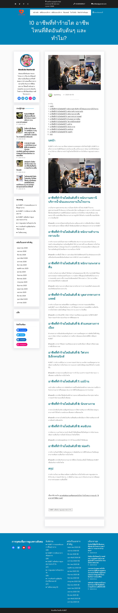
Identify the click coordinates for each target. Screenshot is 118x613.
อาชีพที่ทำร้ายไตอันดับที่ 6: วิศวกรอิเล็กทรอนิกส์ (65, 121)
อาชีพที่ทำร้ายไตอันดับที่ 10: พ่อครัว (61, 132)
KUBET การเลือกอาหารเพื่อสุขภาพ (26, 212)
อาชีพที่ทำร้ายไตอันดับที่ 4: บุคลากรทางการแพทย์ (65, 116)
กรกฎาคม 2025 (22, 282)
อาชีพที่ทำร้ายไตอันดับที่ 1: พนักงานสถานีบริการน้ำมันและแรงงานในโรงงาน (74, 109)
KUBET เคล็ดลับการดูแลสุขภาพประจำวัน (25, 218)
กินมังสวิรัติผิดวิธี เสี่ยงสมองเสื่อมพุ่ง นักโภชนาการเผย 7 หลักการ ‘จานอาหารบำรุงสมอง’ (26, 118)
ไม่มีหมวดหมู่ (22, 232)
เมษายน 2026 (21, 251)
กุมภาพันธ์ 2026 (22, 258)
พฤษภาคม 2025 (22, 289)
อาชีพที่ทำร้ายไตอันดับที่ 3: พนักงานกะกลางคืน (65, 114)
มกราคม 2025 (21, 302)
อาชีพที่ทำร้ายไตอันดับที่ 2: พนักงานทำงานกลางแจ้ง (66, 111)
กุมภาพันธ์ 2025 (22, 299)
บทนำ (52, 106)
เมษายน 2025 (21, 292)
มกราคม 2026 (21, 261)
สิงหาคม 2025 (21, 279)
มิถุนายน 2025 (22, 285)
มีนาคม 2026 (21, 255)
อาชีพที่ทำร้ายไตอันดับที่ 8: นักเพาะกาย (62, 127)
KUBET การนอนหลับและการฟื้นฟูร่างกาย (26, 206)
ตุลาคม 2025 (21, 272)
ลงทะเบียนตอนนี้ (98, 12)
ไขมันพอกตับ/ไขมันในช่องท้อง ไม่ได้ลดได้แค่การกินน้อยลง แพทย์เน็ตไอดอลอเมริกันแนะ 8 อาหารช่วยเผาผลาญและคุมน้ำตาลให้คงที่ (26, 181)
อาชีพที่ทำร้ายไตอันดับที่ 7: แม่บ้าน (61, 124)
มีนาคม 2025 (21, 296)
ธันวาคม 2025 (22, 265)
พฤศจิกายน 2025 (22, 268)
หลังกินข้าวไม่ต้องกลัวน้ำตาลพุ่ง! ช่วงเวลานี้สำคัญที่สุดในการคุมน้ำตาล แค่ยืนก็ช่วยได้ (26, 166)
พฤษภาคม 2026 (22, 248)
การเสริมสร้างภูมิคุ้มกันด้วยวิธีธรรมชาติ (25, 228)
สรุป (51, 134)
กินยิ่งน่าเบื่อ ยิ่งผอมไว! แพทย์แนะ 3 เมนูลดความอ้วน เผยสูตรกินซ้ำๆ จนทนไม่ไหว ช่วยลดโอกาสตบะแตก (26, 133)
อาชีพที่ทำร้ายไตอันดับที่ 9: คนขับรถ (61, 129)
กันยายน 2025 (22, 275)
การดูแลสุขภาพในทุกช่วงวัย (27, 223)
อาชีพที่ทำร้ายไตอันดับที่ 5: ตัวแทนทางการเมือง (65, 119)
